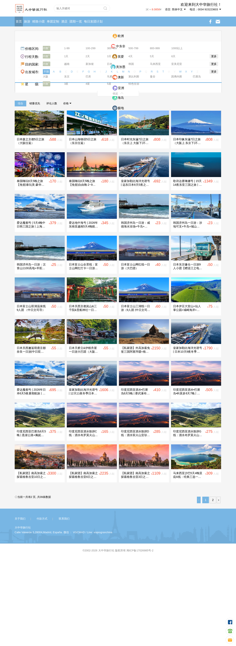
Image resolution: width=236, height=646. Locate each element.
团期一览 (75, 21)
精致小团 (38, 21)
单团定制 (53, 21)
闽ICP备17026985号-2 (140, 637)
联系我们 (64, 606)
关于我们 (20, 606)
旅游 (27, 21)
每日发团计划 (93, 21)
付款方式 (42, 606)
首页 (19, 21)
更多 (214, 56)
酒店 (64, 21)
